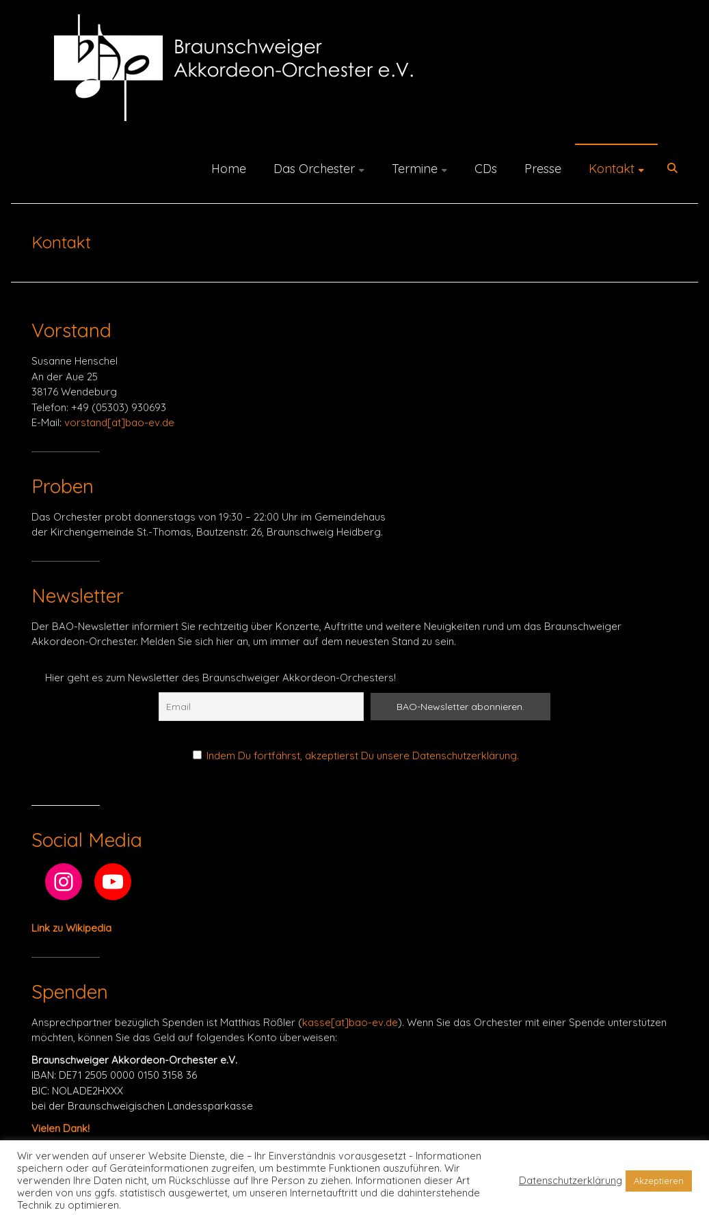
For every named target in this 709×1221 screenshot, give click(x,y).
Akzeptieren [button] (659, 1180)
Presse (542, 168)
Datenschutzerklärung (570, 1180)
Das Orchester (314, 168)
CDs (485, 168)
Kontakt (611, 168)
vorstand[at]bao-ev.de (119, 422)
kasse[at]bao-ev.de (350, 1022)
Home (228, 168)
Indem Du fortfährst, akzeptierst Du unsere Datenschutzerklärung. (362, 755)
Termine (415, 168)
